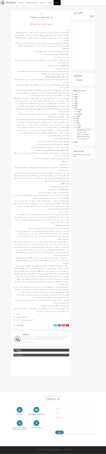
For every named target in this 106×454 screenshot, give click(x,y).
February (78, 125)
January (78, 127)
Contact (49, 2)
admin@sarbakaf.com (36, 414)
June (77, 118)
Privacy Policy (50, 449)
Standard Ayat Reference (83, 136)
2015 (75, 142)
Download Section (32, 2)
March (77, 122)
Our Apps (20, 2)
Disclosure (57, 449)
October (78, 111)
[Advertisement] (83, 46)
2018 (75, 103)
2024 (75, 96)
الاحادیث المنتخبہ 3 (81, 132)
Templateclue (79, 80)
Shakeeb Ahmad (43, 449)
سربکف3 (21, 325)
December (78, 109)
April (77, 120)
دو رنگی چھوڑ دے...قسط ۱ (82, 138)
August (78, 116)
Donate (57, 2)
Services (42, 2)
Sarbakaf (11, 2)
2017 (75, 105)
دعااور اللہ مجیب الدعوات (82, 134)
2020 (75, 99)
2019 (75, 101)
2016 (75, 107)
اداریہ (41, 13)
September (79, 114)
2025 (75, 94)
